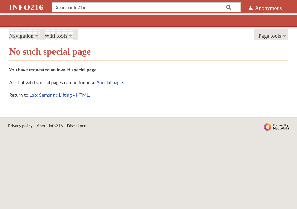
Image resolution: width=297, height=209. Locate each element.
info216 (26, 7)
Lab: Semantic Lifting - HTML (59, 95)
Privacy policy (20, 125)
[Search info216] (146, 7)
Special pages (110, 82)
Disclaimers (77, 125)
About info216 (50, 125)
